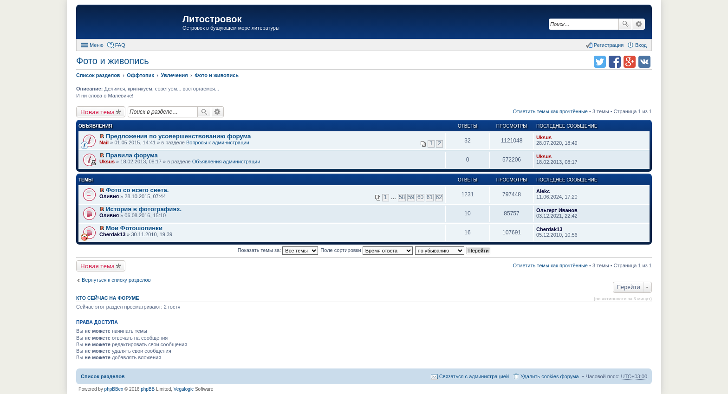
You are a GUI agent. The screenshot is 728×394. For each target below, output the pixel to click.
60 (420, 197)
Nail (104, 142)
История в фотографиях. (144, 209)
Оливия (109, 196)
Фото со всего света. (137, 190)
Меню (97, 45)
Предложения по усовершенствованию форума (178, 136)
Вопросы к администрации (217, 142)
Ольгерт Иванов (557, 210)
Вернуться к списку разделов (116, 280)
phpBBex (114, 389)
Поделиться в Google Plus (630, 62)
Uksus (544, 137)
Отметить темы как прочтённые (550, 111)
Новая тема (97, 112)
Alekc (543, 191)
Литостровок (211, 19)
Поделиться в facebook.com (615, 62)
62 (439, 197)
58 (402, 197)
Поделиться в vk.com (644, 62)
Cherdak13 (112, 234)
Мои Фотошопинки (134, 228)
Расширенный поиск (638, 24)
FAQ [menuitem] (120, 45)
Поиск (625, 24)
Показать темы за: (278, 250)
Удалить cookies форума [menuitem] (549, 376)
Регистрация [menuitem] (609, 45)
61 (430, 197)
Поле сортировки (366, 250)
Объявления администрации (226, 161)
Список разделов (103, 376)
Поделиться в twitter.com (600, 62)
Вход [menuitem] (641, 45)
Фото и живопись (112, 61)
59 (411, 197)
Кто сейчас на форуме (107, 298)
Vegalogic (184, 389)
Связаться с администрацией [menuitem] (474, 376)
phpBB (148, 389)
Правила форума (132, 155)
